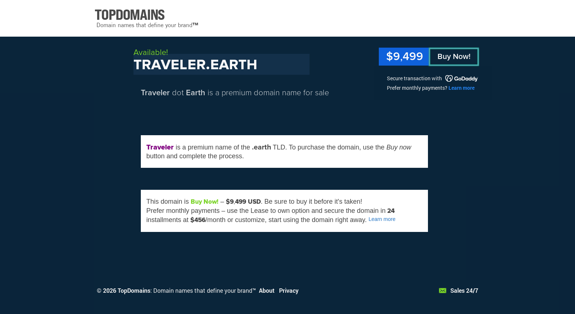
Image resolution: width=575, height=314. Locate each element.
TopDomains (134, 290)
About (267, 290)
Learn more (461, 87)
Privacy (289, 290)
